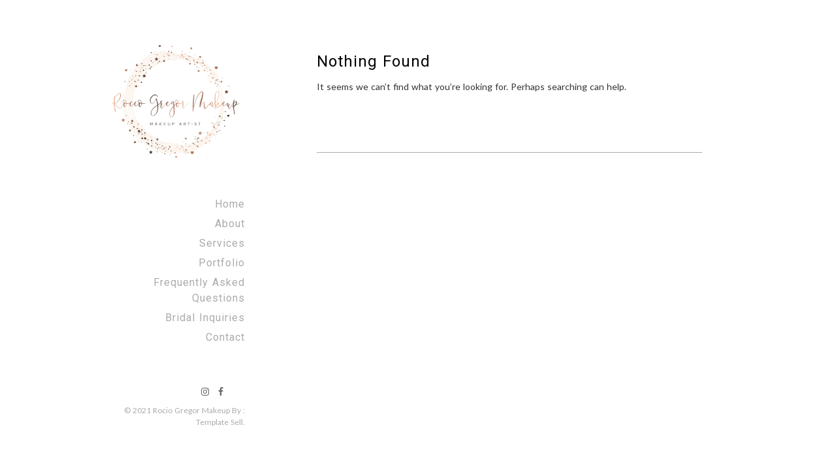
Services (222, 243)
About (230, 223)
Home (230, 204)
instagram (205, 392)
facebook (220, 392)
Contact (225, 337)
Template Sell (219, 422)
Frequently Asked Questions (199, 290)
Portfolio (222, 263)
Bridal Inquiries (205, 317)
